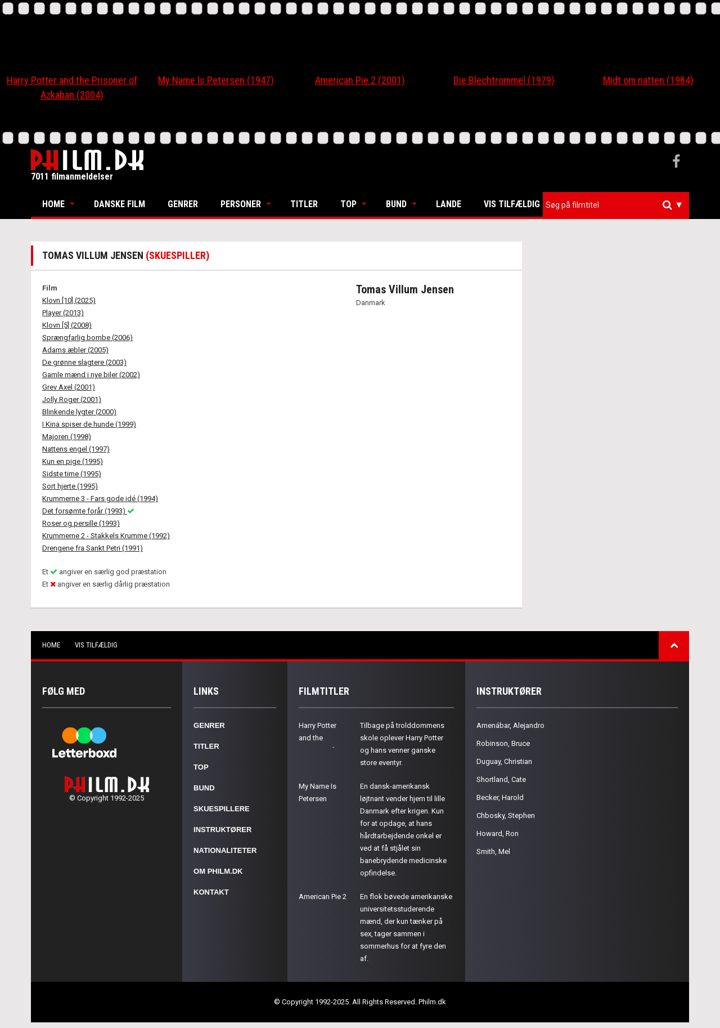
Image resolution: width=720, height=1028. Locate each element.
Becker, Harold (500, 797)
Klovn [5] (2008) (67, 325)
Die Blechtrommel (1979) (504, 80)
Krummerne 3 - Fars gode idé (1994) (100, 498)
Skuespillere (222, 808)
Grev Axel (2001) (68, 387)
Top (348, 204)
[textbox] (619, 205)
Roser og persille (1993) (81, 523)
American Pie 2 (322, 896)
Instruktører (222, 829)
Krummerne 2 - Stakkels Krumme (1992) (106, 535)
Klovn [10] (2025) (69, 300)
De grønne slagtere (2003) (84, 362)
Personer (240, 204)
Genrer (183, 204)
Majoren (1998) (66, 436)
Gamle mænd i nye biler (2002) (91, 374)
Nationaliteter (225, 850)
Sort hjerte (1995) (70, 486)
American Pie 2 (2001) (360, 80)
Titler (304, 204)
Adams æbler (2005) (75, 350)
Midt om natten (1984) (648, 80)
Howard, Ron (497, 833)
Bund (396, 204)
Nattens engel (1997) (76, 449)
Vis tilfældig (512, 204)
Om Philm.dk (218, 871)
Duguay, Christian (504, 761)
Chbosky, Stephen (505, 815)
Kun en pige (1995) (72, 461)
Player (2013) (63, 313)
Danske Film (119, 204)
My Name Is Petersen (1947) (216, 80)
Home (53, 204)
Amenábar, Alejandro (510, 725)
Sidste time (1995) (71, 474)
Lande (448, 204)
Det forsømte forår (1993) (88, 511)
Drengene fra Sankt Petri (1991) (92, 548)
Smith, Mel (493, 851)
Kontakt (211, 892)
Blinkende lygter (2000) (79, 412)
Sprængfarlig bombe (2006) (87, 337)
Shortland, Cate (501, 779)
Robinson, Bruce (503, 743)
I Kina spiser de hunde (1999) (89, 424)
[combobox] (616, 205)
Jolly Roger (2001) (71, 399)
